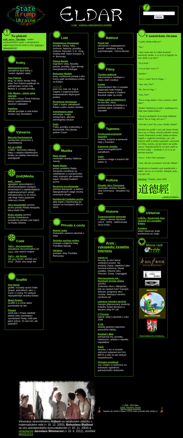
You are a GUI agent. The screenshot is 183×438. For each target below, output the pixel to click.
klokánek (142, 179)
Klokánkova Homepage (66, 43)
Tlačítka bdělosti (107, 74)
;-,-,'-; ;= (57, 86)
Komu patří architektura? (112, 99)
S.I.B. (101, 324)
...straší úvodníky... (171, 196)
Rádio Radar (60, 165)
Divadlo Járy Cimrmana (111, 185)
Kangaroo (130, 407)
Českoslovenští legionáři (112, 216)
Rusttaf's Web (105, 334)
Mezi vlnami (59, 155)
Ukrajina (57, 250)
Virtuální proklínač (108, 362)
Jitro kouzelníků (17, 205)
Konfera (142, 228)
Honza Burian (60, 61)
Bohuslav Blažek (62, 73)
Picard (137, 407)
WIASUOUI (26, 434)
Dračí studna (15, 214)
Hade (123, 407)
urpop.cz (103, 257)
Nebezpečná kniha (18, 68)
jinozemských (9, 48)
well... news (14, 181)
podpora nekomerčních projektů (95, 25)
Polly (56, 124)
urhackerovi (26, 431)
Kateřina (12, 108)
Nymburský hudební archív (68, 199)
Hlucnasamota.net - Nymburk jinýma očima (111, 279)
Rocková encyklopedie (66, 186)
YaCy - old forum (17, 256)
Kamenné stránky (108, 146)
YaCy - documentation (20, 246)
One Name (14, 285)
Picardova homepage (65, 101)
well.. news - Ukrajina (14, 39)
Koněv (101, 84)
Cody (101, 156)
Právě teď (103, 43)
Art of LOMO (15, 147)
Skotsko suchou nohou (66, 240)
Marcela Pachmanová (20, 137)
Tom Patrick (14, 78)
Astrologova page (63, 111)
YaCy (10, 251)
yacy (14, 259)
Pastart (12, 310)
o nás (74, 25)
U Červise (103, 314)
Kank (101, 346)
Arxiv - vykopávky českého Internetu (113, 247)
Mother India (60, 230)
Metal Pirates (15, 300)
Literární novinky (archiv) (112, 301)
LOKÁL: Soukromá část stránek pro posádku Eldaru (151, 221)
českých (38, 45)
